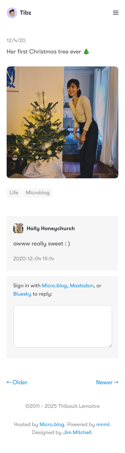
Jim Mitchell (77, 432)
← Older (17, 382)
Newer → (107, 382)
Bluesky (22, 294)
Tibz (19, 12)
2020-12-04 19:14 (33, 259)
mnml (102, 424)
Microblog (37, 193)
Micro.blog (54, 286)
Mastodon (82, 286)
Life (14, 193)
